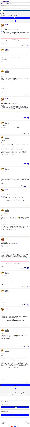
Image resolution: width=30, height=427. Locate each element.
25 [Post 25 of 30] (2, 266)
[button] (28, 24)
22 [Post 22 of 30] (2, 183)
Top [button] (15, 419)
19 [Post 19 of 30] (2, 116)
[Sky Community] (5, 1)
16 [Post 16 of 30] (2, 43)
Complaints (2, 423)
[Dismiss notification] (29, 3)
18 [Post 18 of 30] (2, 92)
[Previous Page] (12, 21)
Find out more (16, 29)
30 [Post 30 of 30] (2, 379)
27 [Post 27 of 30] (2, 302)
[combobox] (13, 7)
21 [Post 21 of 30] (2, 162)
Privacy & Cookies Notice (4, 422)
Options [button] (1, 13)
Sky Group (2, 424)
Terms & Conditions (26, 421)
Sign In (29, 1)
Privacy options (3, 421)
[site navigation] (0, 1)
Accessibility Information (26, 422)
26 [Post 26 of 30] (2, 284)
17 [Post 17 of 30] (2, 64)
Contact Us (27, 423)
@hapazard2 (3, 31)
